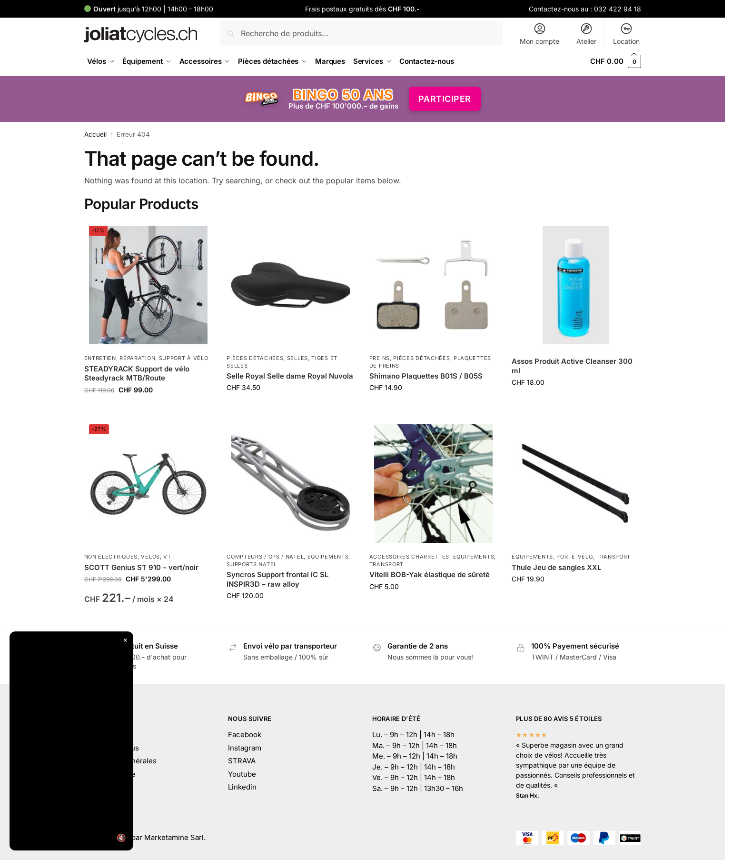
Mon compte (539, 33)
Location (626, 33)
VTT (169, 556)
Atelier (586, 33)
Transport (386, 564)
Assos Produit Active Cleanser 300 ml (572, 366)
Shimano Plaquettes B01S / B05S (426, 375)
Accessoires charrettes (409, 556)
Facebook (244, 734)
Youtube (242, 774)
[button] (615, 61)
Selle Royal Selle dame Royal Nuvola (290, 375)
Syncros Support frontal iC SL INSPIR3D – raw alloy (277, 579)
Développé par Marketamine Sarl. (149, 837)
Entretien (100, 358)
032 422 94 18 (617, 9)
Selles (297, 358)
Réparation (137, 358)
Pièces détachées (255, 358)
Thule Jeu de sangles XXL (556, 567)
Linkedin (242, 786)
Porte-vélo (574, 556)
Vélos (150, 556)
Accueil (95, 134)
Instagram (244, 747)
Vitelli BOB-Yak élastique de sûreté (429, 574)
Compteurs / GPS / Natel (265, 556)
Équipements (328, 556)
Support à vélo (183, 358)
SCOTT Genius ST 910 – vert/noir (141, 567)
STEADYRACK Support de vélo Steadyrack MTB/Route (136, 373)
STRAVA (242, 760)
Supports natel (252, 564)
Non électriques (111, 556)
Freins (379, 358)
